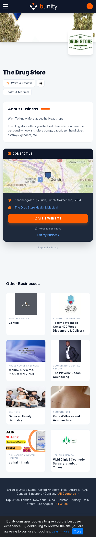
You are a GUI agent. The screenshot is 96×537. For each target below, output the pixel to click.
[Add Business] (90, 6)
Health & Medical (17, 92)
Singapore (35, 493)
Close (77, 531)
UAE (85, 489)
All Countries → (68, 493)
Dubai (51, 500)
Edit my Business (48, 235)
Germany (50, 493)
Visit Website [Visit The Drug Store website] (48, 218)
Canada (22, 493)
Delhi (86, 500)
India (64, 489)
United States (27, 489)
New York (39, 500)
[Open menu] (5, 6)
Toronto (30, 503)
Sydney (76, 500)
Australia (74, 489)
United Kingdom (48, 489)
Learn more (60, 531)
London (26, 500)
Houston (63, 500)
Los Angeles (46, 503)
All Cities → (63, 503)
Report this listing (48, 247)
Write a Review (19, 83)
